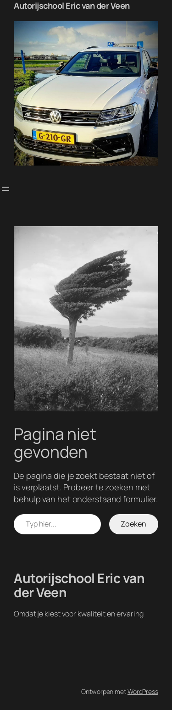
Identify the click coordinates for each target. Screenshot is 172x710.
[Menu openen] (5, 188)
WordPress (143, 691)
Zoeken (133, 524)
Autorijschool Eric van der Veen (72, 5)
